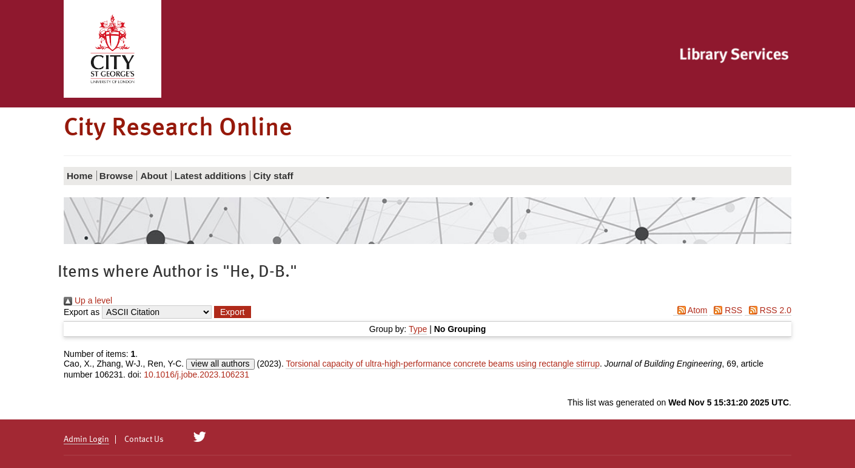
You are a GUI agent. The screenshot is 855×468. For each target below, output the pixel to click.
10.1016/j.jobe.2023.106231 (196, 374)
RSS (725, 310)
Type (418, 329)
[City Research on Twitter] (199, 437)
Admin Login (86, 439)
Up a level (88, 300)
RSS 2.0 (768, 310)
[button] (232, 312)
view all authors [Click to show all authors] (220, 363)
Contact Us (144, 439)
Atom (690, 310)
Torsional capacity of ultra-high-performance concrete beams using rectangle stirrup (442, 363)
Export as (81, 312)
